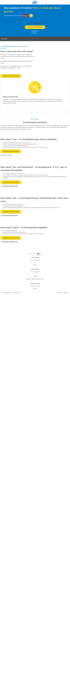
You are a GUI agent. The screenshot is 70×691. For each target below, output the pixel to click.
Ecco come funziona (36, 58)
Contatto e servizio (35, 684)
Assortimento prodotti (35, 157)
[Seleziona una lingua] (39, 654)
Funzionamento (35, 669)
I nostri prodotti (35, 657)
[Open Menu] (2, 2)
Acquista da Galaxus (35, 62)
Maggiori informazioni (10, 312)
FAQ (35, 676)
